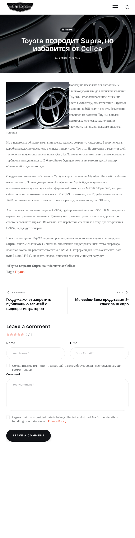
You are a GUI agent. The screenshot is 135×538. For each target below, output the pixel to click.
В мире (67, 30)
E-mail (74, 343)
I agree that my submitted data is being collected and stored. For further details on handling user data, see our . (65, 419)
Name (10, 343)
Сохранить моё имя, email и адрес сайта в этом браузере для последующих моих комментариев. (66, 368)
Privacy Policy (57, 421)
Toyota (20, 272)
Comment (13, 374)
